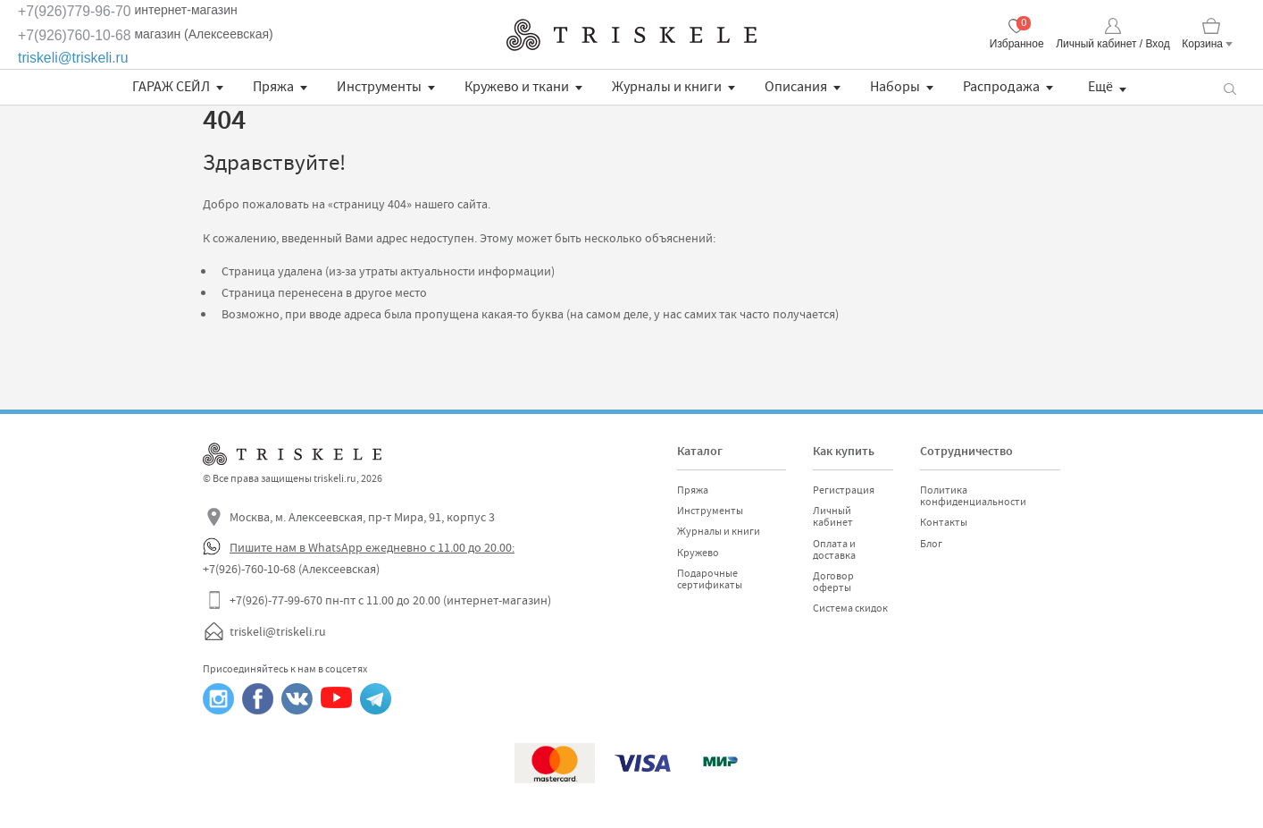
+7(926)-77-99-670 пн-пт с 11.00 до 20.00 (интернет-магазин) (390, 600)
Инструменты (379, 87)
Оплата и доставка (834, 549)
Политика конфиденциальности (973, 496)
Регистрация (843, 490)
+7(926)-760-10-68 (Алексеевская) (291, 569)
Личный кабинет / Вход (1112, 44)
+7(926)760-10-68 (74, 35)
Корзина (1202, 44)
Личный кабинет (833, 516)
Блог (931, 544)
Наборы (895, 87)
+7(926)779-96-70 (74, 11)
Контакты (943, 522)
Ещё (1100, 87)
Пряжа (273, 87)
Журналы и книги (667, 87)
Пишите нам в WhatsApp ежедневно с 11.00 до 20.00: (372, 547)
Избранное (1017, 44)
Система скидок (850, 608)
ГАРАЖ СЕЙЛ (171, 87)
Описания (796, 87)
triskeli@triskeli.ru (73, 57)
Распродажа (1001, 87)
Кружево (698, 552)
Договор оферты (833, 582)
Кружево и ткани (516, 87)
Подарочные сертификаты (709, 579)
